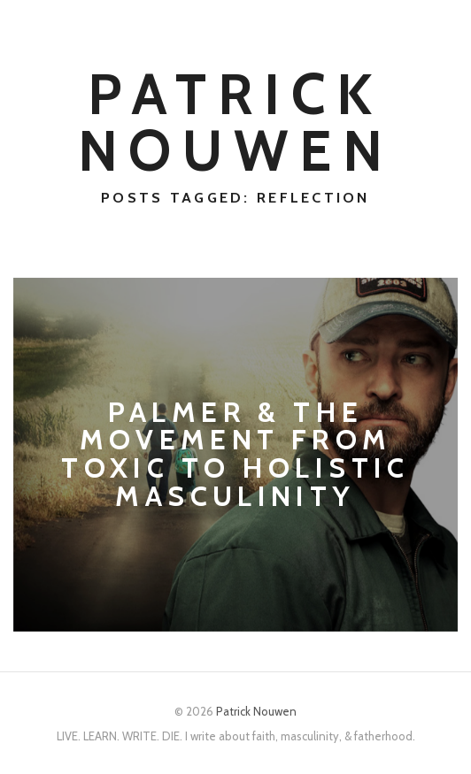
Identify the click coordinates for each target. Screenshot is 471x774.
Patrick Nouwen (236, 122)
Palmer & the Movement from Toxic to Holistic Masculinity (235, 454)
